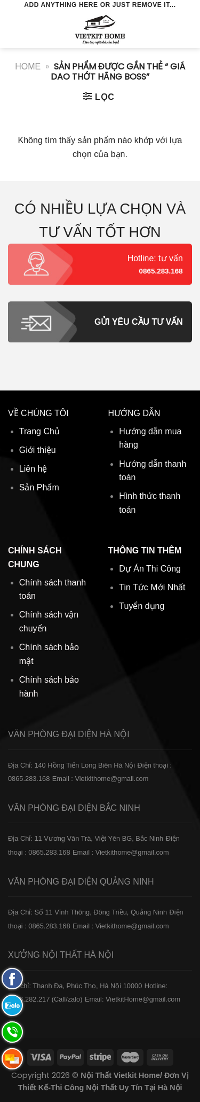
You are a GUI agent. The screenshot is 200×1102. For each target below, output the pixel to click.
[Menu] (14, 29)
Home (28, 66)
